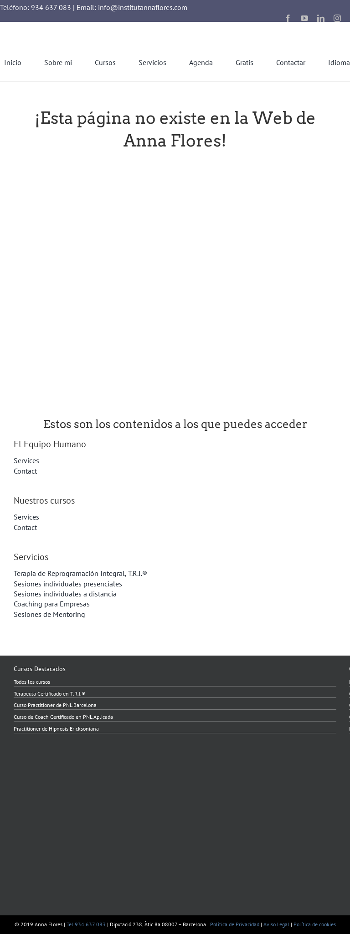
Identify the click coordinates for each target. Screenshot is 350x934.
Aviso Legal (276, 924)
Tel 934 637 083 (86, 924)
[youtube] (304, 18)
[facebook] (288, 18)
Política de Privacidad (234, 924)
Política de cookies (314, 924)
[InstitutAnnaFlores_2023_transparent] (50, 25)
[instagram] (337, 18)
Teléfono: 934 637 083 (35, 7)
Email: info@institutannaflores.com (132, 7)
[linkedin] (320, 18)
